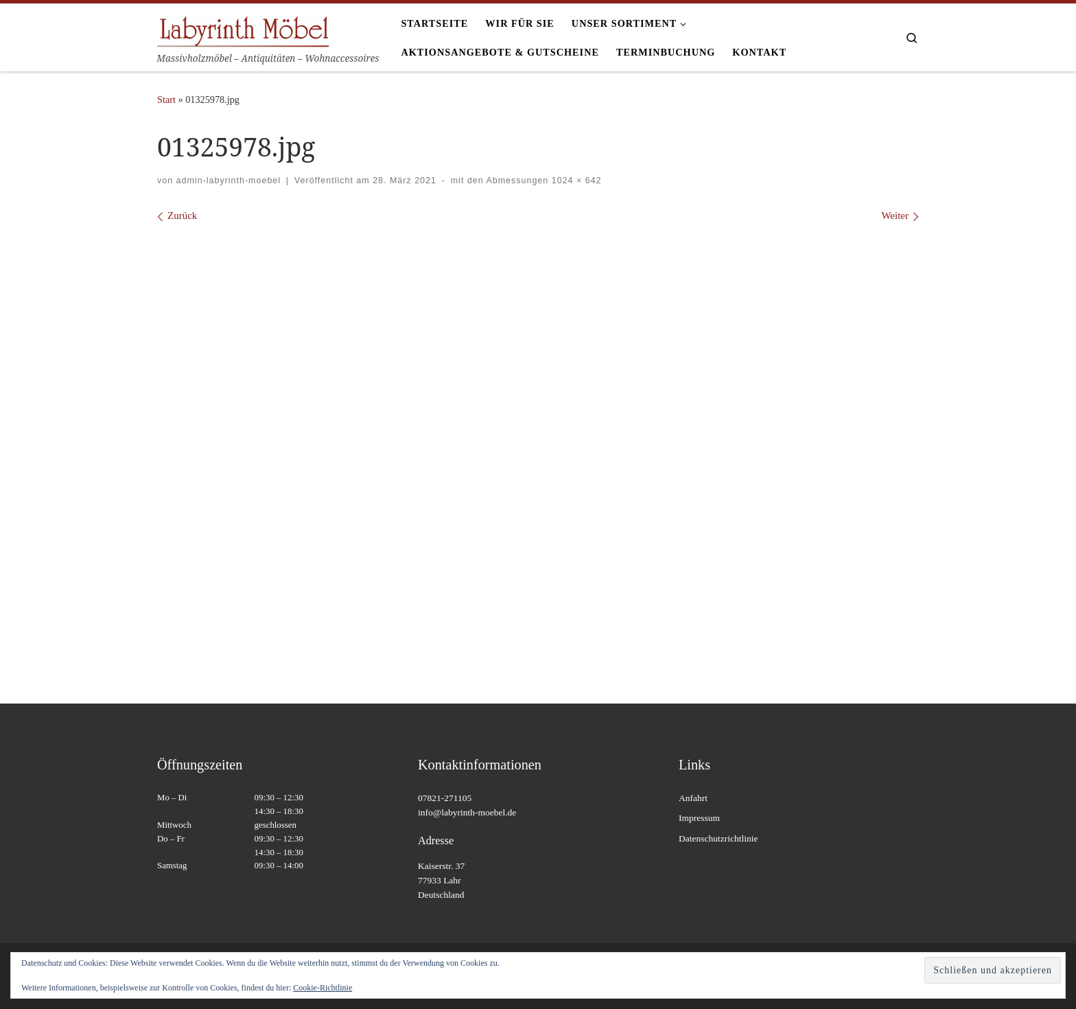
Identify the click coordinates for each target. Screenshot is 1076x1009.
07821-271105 (444, 798)
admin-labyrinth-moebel (228, 180)
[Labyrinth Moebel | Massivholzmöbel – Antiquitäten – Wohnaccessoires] (243, 28)
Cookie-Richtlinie (322, 988)
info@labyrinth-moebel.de (467, 812)
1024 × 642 (574, 180)
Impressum (699, 818)
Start (166, 99)
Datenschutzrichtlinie (718, 838)
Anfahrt (693, 798)
